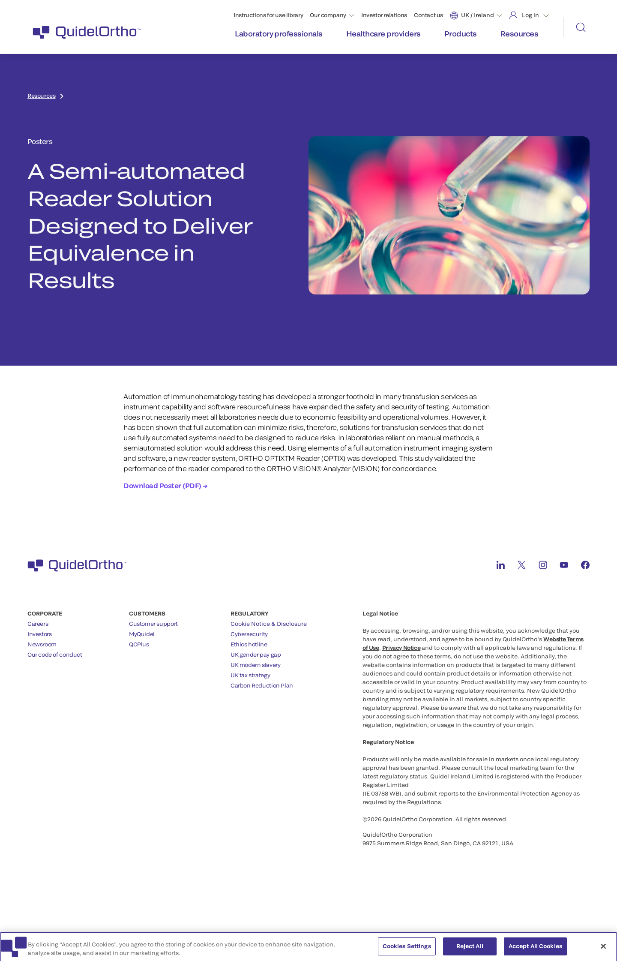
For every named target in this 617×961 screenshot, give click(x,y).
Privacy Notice (401, 647)
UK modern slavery (255, 664)
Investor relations (384, 15)
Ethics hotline (249, 644)
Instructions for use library (268, 15)
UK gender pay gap (256, 654)
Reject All (469, 949)
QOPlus (139, 644)
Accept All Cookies (535, 949)
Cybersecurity (249, 634)
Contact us (428, 15)
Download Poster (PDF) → (165, 485)
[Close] (603, 949)
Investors (39, 634)
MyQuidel (142, 634)
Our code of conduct (54, 654)
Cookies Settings (407, 949)
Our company (328, 15)
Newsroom (42, 644)
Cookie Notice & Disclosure (269, 623)
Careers (37, 623)
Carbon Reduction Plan (262, 685)
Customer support (153, 623)
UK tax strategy (250, 675)
